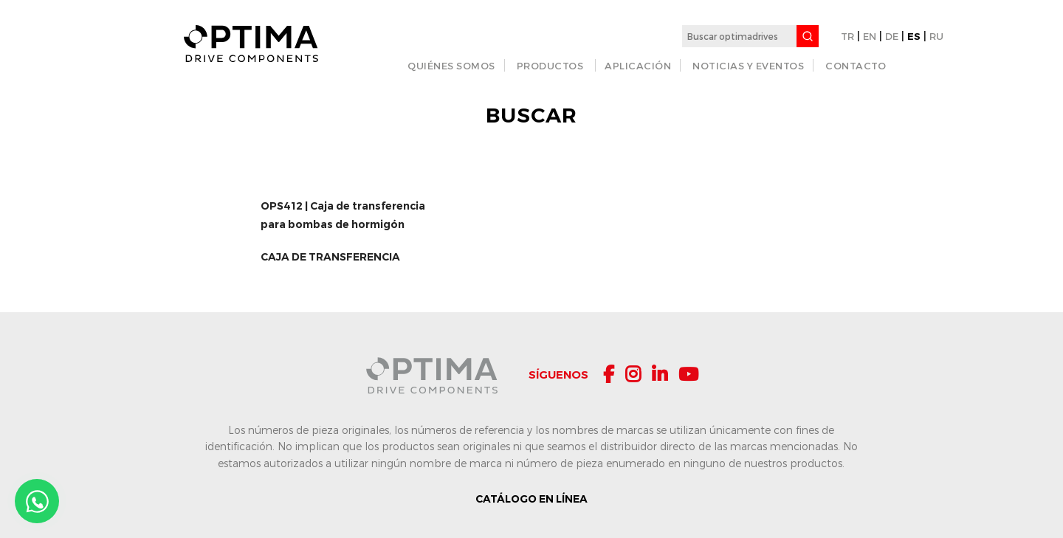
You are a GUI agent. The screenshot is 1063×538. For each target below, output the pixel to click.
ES (914, 36)
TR (847, 36)
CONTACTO (855, 66)
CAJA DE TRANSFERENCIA (330, 256)
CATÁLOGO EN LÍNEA (531, 499)
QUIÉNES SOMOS (451, 66)
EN (869, 36)
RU (936, 36)
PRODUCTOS (550, 66)
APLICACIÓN (638, 66)
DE (891, 36)
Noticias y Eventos (748, 66)
